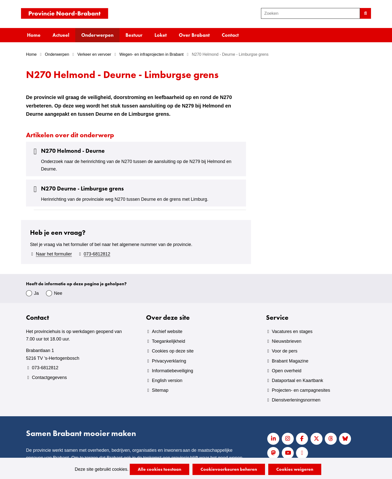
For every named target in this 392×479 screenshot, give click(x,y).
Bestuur (134, 35)
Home (33, 35)
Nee (58, 293)
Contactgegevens (49, 377)
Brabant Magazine (290, 361)
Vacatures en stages (292, 331)
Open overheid (286, 370)
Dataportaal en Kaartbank (297, 380)
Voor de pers (284, 351)
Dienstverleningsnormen (296, 400)
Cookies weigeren (294, 469)
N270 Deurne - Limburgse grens (77, 188)
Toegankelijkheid (168, 341)
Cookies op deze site (173, 351)
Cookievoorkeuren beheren (228, 469)
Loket (160, 35)
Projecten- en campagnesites (301, 390)
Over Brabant (194, 35)
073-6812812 (97, 254)
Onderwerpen (97, 35)
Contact (230, 35)
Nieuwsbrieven (286, 341)
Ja (36, 293)
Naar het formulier (54, 254)
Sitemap (160, 390)
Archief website (167, 331)
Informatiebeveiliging (172, 370)
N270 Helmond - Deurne (68, 150)
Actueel (60, 35)
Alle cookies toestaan (159, 469)
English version (167, 380)
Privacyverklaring (169, 361)
